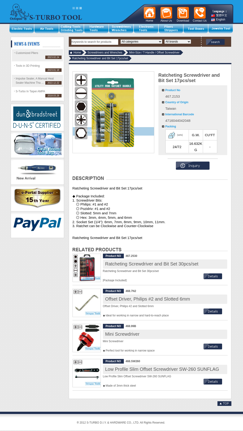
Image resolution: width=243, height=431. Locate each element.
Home (77, 52)
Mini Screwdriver (122, 334)
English (218, 19)
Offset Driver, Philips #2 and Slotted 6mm (147, 299)
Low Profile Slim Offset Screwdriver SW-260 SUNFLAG (162, 369)
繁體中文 (219, 15)
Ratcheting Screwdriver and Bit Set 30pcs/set (151, 263)
